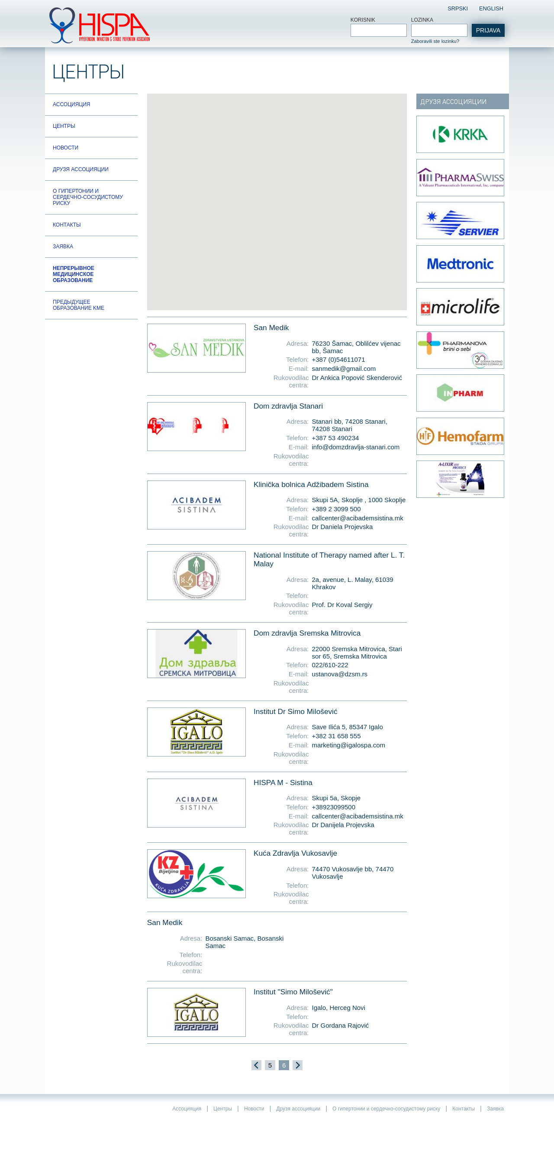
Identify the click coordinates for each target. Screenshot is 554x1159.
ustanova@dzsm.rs (340, 674)
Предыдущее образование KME (78, 305)
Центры (64, 126)
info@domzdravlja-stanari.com (356, 447)
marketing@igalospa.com (348, 745)
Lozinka (422, 20)
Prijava (488, 30)
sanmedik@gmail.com (344, 368)
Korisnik (363, 20)
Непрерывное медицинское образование (73, 274)
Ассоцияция (71, 104)
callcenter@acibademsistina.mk (357, 518)
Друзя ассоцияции (81, 169)
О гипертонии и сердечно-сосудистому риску (88, 197)
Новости (65, 148)
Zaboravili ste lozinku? (435, 41)
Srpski (458, 8)
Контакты (67, 225)
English (491, 8)
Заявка (63, 246)
